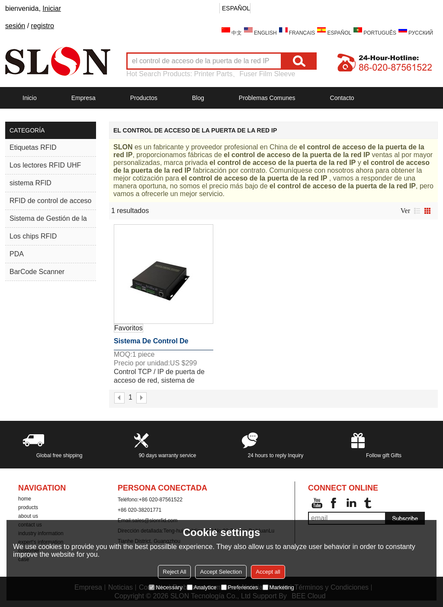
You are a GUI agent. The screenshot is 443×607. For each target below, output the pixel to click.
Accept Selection (221, 571)
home (24, 499)
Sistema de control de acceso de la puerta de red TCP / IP (161, 343)
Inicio (29, 97)
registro (42, 25)
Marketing (278, 587)
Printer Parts (213, 73)
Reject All (174, 571)
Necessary (165, 587)
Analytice (202, 587)
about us (28, 516)
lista (417, 211)
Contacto (342, 97)
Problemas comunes (267, 97)
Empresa (83, 97)
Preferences (239, 587)
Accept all (268, 571)
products (28, 507)
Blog (198, 97)
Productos (143, 97)
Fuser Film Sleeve (267, 73)
